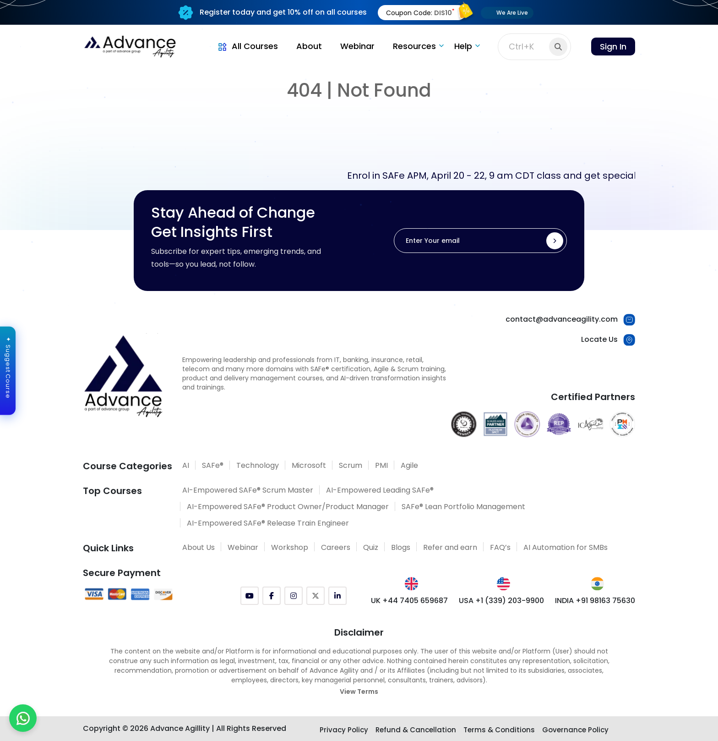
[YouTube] (249, 596)
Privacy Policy (344, 730)
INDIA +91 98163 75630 (595, 600)
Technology (257, 465)
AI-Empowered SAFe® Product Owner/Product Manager (288, 506)
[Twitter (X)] (315, 596)
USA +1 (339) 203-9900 (501, 600)
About (309, 46)
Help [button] (463, 46)
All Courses (247, 46)
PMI (381, 465)
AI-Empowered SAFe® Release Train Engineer (268, 523)
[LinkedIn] (337, 596)
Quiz (370, 547)
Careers (335, 547)
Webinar (357, 46)
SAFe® (212, 465)
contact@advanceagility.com (562, 319)
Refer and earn (450, 547)
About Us (198, 547)
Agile (409, 465)
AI (185, 465)
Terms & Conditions (499, 730)
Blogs (400, 547)
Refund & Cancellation (415, 730)
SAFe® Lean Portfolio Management (463, 506)
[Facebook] (271, 596)
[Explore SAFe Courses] (359, 714)
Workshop (289, 547)
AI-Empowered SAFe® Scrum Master (247, 490)
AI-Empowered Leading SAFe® (380, 490)
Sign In (613, 46)
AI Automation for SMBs (565, 547)
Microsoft (309, 465)
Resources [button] (414, 46)
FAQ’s (500, 547)
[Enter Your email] (480, 240)
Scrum (350, 465)
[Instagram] (293, 596)
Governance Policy (575, 730)
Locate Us (599, 339)
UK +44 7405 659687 (409, 600)
